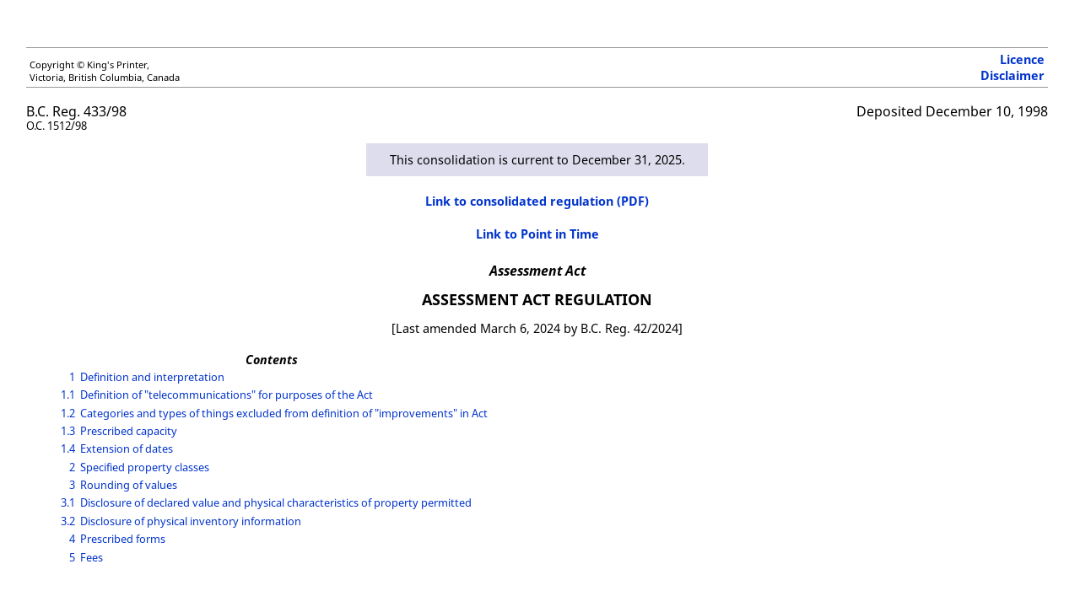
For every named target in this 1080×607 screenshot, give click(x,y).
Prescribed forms (122, 538)
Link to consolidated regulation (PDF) (537, 201)
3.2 (68, 521)
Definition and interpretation (152, 376)
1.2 (68, 413)
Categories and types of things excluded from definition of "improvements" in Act (284, 413)
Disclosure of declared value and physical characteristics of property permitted (276, 502)
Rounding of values (128, 484)
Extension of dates (126, 448)
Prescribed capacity (128, 430)
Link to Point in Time (537, 234)
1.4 (68, 448)
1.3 (68, 430)
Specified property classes (144, 467)
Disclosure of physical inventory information (190, 521)
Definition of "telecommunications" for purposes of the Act (226, 394)
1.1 (68, 394)
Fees (91, 557)
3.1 (68, 502)
